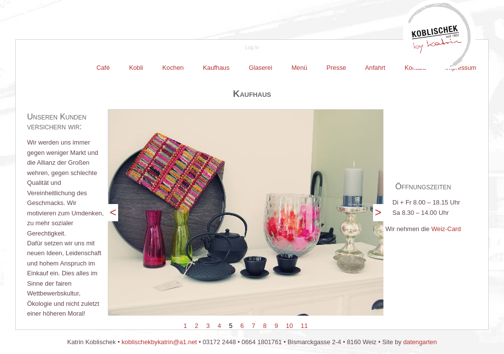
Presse (336, 67)
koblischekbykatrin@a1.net (159, 342)
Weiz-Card (446, 229)
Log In (252, 47)
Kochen (173, 67)
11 (304, 325)
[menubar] (286, 68)
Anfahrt (375, 67)
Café (104, 67)
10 (289, 325)
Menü (299, 67)
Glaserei (260, 67)
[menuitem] (104, 68)
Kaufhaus (216, 67)
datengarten (420, 342)
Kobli (136, 67)
